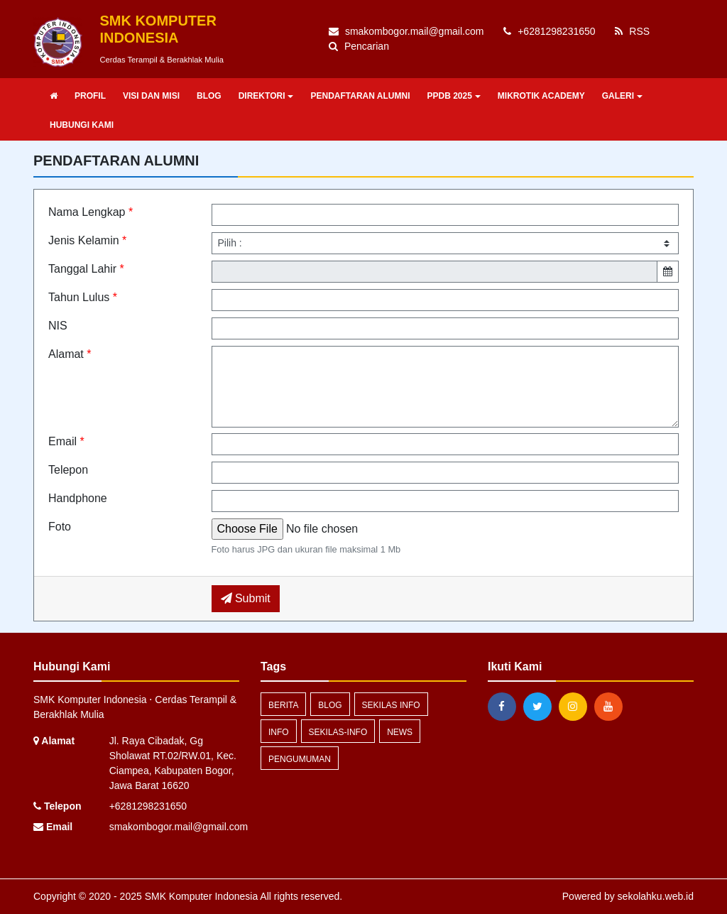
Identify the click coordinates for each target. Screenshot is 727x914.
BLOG (209, 96)
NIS (57, 326)
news (399, 732)
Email (66, 441)
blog (329, 705)
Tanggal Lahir (86, 269)
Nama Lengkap (90, 212)
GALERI (622, 96)
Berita (283, 705)
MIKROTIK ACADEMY (541, 96)
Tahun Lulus (82, 297)
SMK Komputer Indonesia (200, 896)
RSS (632, 31)
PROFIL (90, 96)
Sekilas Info (391, 705)
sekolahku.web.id (656, 896)
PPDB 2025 (453, 96)
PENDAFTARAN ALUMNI (360, 96)
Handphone (77, 498)
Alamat (69, 354)
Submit (245, 598)
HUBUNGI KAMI (82, 125)
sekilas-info (338, 732)
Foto (59, 527)
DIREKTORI (266, 96)
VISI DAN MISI (151, 96)
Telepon (68, 470)
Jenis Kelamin (87, 240)
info (278, 732)
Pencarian (359, 46)
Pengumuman (299, 759)
